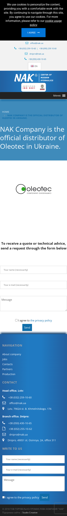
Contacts (7, 364)
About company (11, 354)
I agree (31, 32)
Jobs (4, 359)
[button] (57, 95)
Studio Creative (30, 512)
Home (5, 111)
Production (8, 374)
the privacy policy (41, 320)
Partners (7, 369)
